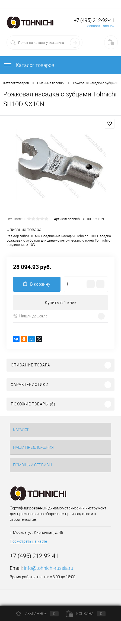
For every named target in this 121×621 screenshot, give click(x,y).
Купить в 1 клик (61, 302)
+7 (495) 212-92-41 (94, 20)
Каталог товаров (28, 65)
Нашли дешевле (30, 316)
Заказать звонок (100, 26)
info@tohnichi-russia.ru (48, 568)
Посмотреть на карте (28, 541)
